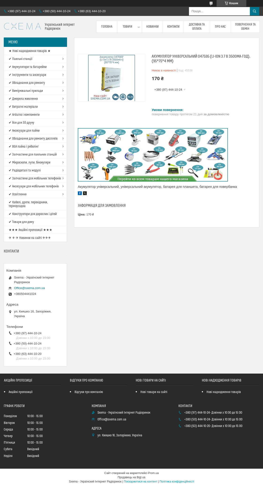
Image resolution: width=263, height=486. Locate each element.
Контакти (173, 27)
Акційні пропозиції (21, 392)
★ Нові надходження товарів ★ (30, 51)
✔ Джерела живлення (23, 99)
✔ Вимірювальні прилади (26, 91)
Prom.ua (153, 473)
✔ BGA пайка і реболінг (24, 146)
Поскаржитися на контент (140, 481)
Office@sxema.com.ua (29, 288)
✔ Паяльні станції (20, 59)
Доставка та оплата (197, 27)
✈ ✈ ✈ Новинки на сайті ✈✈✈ (30, 238)
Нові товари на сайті (153, 392)
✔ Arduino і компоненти (24, 115)
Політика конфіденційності (176, 481)
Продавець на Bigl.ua (131, 477)
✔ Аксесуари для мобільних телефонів (34, 186)
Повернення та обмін (245, 27)
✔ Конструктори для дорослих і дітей (33, 214)
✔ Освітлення (17, 194)
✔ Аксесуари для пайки (24, 131)
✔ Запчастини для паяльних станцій (33, 154)
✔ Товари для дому (21, 222)
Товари (127, 27)
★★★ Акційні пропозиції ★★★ (30, 230)
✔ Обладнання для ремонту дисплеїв (33, 139)
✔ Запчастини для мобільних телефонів (35, 178)
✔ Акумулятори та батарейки (28, 67)
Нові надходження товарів (224, 392)
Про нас (220, 27)
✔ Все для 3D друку (21, 123)
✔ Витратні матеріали (23, 107)
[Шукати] (254, 11)
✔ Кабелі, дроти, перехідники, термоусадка (28, 204)
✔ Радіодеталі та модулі (25, 170)
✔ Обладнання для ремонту (27, 83)
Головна (106, 27)
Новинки (152, 27)
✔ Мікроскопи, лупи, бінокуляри (29, 162)
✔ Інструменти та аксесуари (27, 75)
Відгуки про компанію (89, 392)
